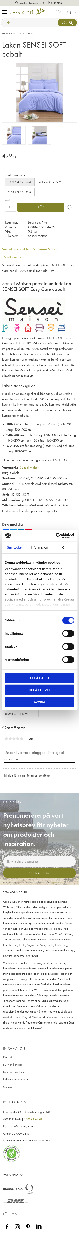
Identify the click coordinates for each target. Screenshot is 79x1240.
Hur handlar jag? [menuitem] (12, 1064)
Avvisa (39, 701)
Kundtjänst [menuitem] (9, 1057)
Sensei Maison (29, 467)
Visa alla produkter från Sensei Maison (30, 249)
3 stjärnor (14, 738)
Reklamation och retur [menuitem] (15, 1079)
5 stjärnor (21, 738)
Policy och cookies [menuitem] (13, 1072)
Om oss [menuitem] (7, 1087)
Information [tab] (39, 547)
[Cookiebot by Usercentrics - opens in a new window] (56, 535)
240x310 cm (50, 181)
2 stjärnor (10, 738)
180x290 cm (20, 181)
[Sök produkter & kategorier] (30, 22)
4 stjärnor (18, 738)
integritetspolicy (56, 882)
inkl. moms (55, 2)
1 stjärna (6, 738)
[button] (5, 12)
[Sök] (67, 22)
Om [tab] (64, 547)
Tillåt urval (39, 690)
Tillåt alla (39, 678)
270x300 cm (20, 192)
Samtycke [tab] (14, 547)
